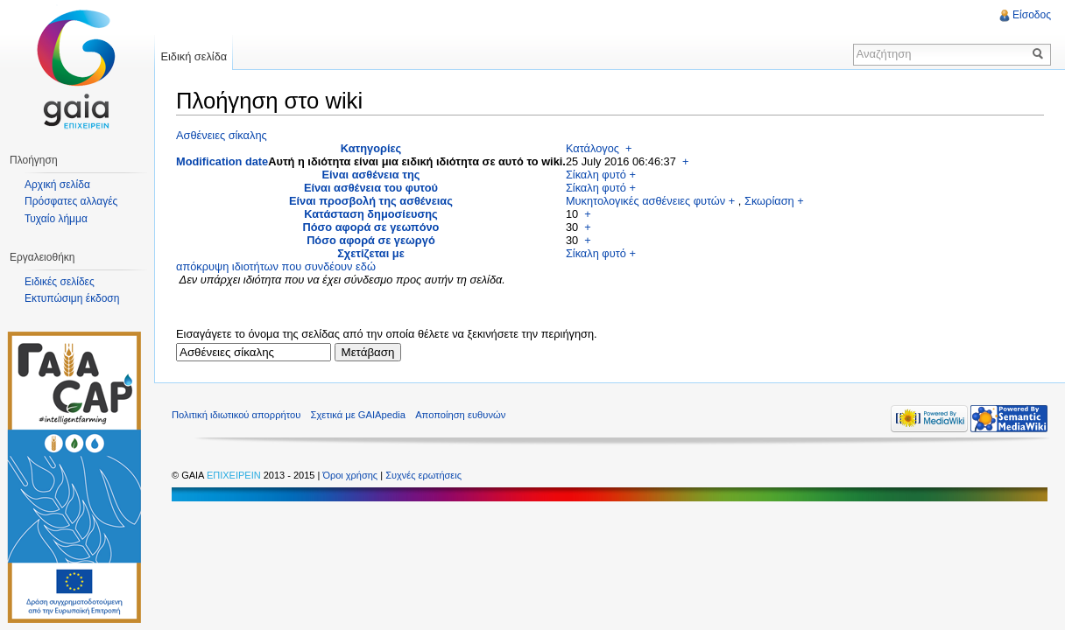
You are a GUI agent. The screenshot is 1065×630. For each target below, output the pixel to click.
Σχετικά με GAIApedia (358, 415)
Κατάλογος (592, 148)
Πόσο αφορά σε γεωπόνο (370, 227)
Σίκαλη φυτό (596, 174)
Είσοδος (1031, 15)
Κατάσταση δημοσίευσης (370, 213)
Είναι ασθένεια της (371, 174)
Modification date (222, 161)
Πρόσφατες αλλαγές (71, 201)
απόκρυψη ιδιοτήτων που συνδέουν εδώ (276, 266)
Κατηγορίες (371, 148)
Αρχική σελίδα (57, 184)
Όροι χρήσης (351, 475)
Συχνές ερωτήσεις (423, 475)
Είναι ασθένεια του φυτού (371, 187)
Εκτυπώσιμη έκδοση (72, 298)
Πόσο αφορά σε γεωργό (371, 240)
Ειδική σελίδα (193, 56)
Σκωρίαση (769, 200)
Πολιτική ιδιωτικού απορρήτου (236, 415)
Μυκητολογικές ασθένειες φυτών (645, 200)
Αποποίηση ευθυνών (460, 415)
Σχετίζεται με (371, 253)
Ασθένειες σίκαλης (221, 135)
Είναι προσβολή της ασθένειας (371, 200)
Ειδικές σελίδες (60, 282)
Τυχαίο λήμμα (56, 219)
